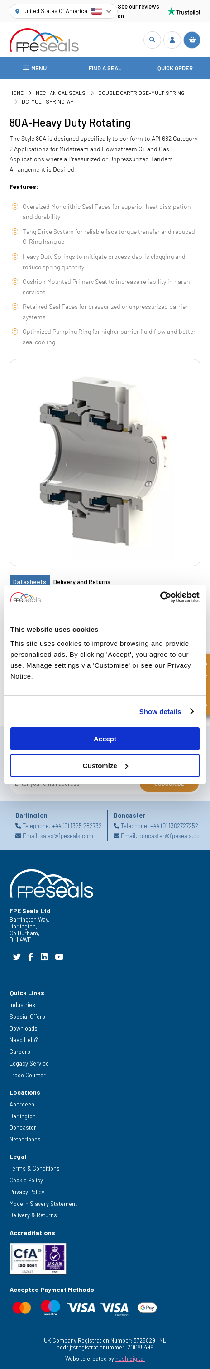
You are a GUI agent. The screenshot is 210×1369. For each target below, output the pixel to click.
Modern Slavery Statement (43, 1203)
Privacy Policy (27, 1191)
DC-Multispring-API (48, 101)
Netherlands (25, 1139)
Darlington (23, 1116)
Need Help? (24, 1039)
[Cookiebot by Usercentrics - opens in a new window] (160, 597)
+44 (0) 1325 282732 (77, 825)
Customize (105, 765)
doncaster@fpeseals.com (171, 835)
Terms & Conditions (35, 1168)
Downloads (24, 1028)
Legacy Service (29, 1063)
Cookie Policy (26, 1180)
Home (17, 92)
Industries (22, 1004)
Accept (105, 739)
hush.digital (130, 1358)
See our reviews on (159, 11)
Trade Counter (28, 1075)
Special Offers (27, 1016)
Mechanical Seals (61, 92)
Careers (20, 1051)
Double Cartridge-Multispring (141, 92)
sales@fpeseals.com (66, 835)
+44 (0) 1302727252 (174, 825)
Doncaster (23, 1127)
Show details (160, 711)
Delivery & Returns (33, 1215)
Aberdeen (22, 1104)
